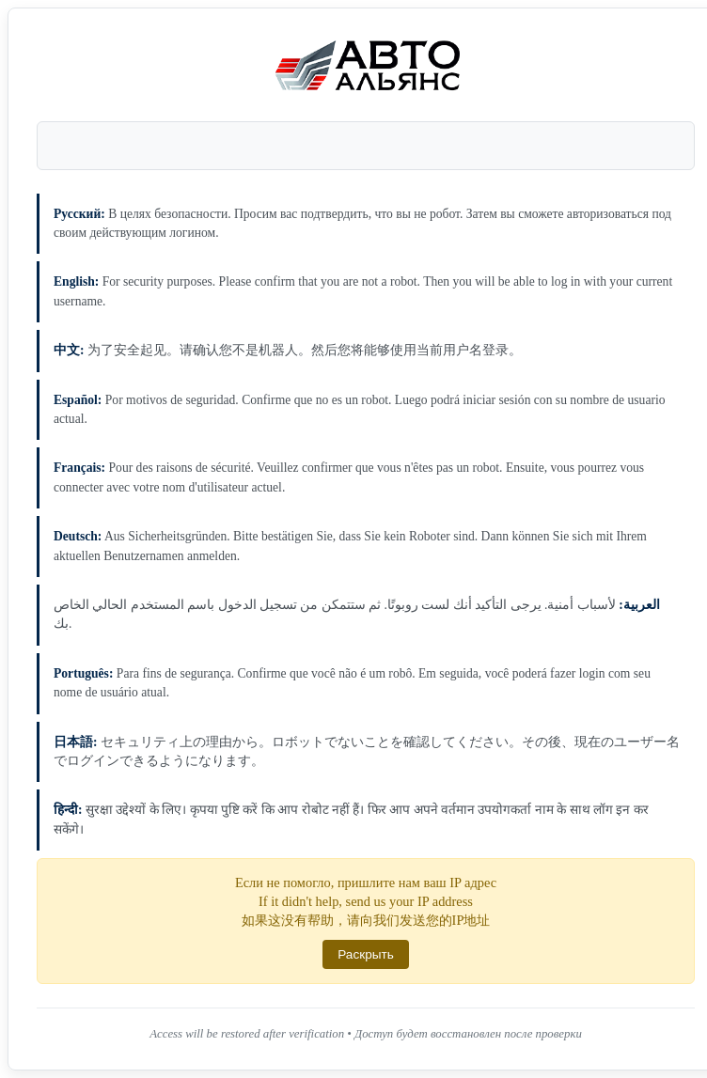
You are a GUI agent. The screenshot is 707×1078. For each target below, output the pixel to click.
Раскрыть (366, 954)
